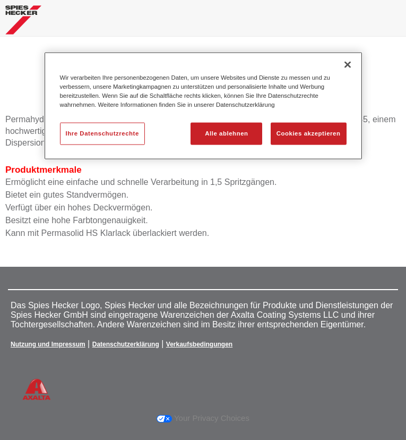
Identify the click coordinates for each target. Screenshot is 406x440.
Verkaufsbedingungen (199, 344)
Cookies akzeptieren (309, 133)
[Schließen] (347, 65)
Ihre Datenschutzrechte (102, 133)
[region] (203, 106)
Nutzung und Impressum (48, 344)
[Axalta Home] (23, 24)
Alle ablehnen (226, 133)
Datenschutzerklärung (125, 344)
